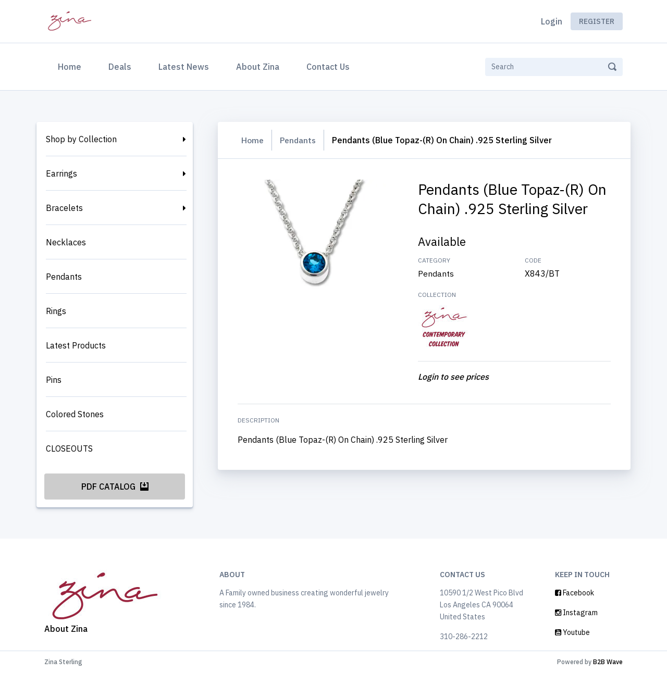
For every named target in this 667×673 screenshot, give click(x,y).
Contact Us (328, 66)
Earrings (61, 173)
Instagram (576, 612)
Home (71, 65)
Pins (53, 380)
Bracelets (64, 208)
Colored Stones (75, 414)
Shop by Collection (81, 139)
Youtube (572, 632)
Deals (119, 66)
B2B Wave (608, 662)
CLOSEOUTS (69, 448)
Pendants (64, 276)
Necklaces (66, 242)
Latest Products (76, 345)
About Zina (257, 66)
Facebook (574, 592)
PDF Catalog (115, 486)
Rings (56, 311)
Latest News (183, 66)
